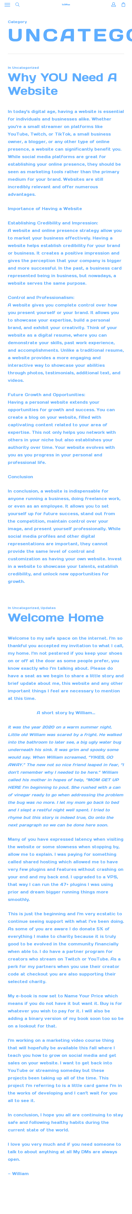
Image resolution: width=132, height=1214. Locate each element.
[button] (7, 4)
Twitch (72, 958)
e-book (24, 995)
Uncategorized (25, 68)
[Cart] (121, 4)
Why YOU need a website (62, 84)
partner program (85, 951)
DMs (86, 1151)
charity (65, 936)
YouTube (98, 958)
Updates (48, 608)
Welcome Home (56, 617)
